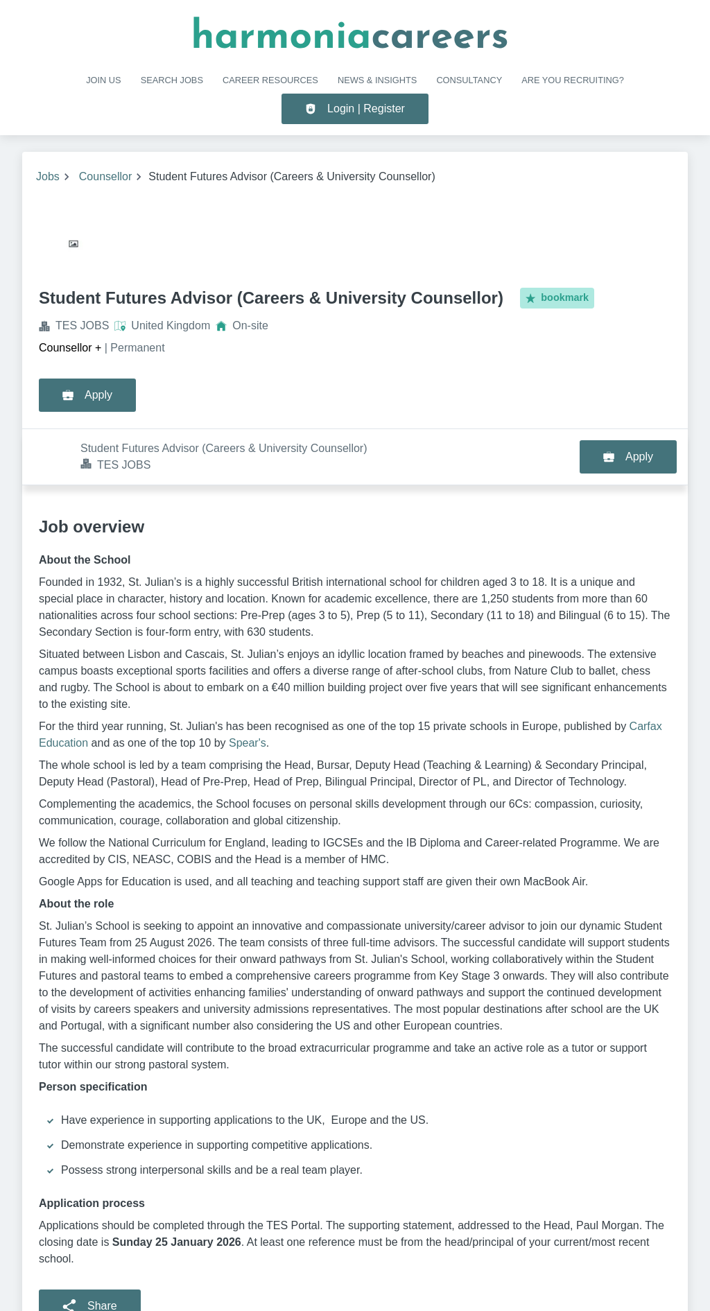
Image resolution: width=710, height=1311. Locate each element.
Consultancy (469, 80)
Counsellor (105, 176)
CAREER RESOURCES (270, 80)
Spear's (247, 687)
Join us (103, 80)
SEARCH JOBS (172, 80)
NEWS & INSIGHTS (377, 80)
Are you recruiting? (572, 80)
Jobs (48, 176)
